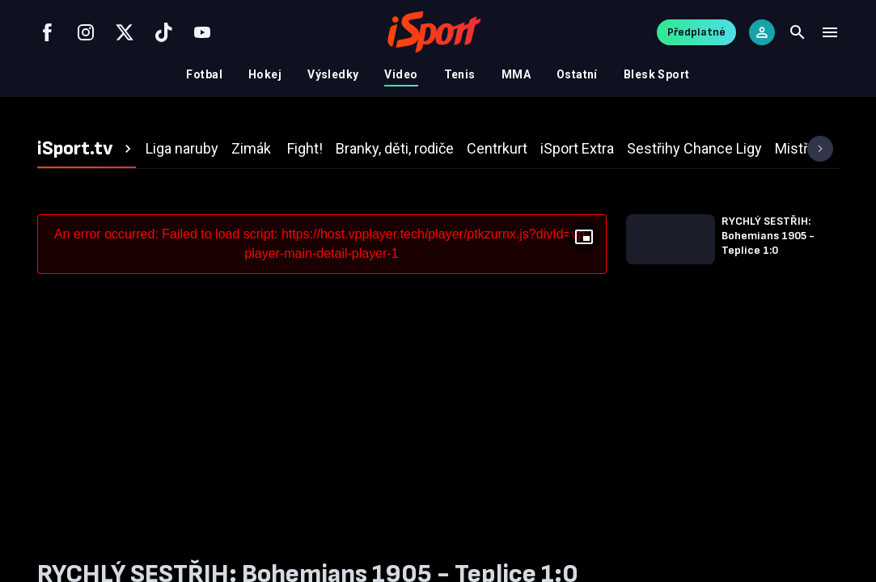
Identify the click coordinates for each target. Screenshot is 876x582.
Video (400, 74)
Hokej (264, 74)
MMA (516, 74)
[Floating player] (584, 237)
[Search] (797, 32)
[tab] (86, 148)
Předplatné (696, 32)
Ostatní (577, 74)
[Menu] (830, 32)
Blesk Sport (657, 74)
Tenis (460, 74)
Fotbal (204, 74)
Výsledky (332, 74)
